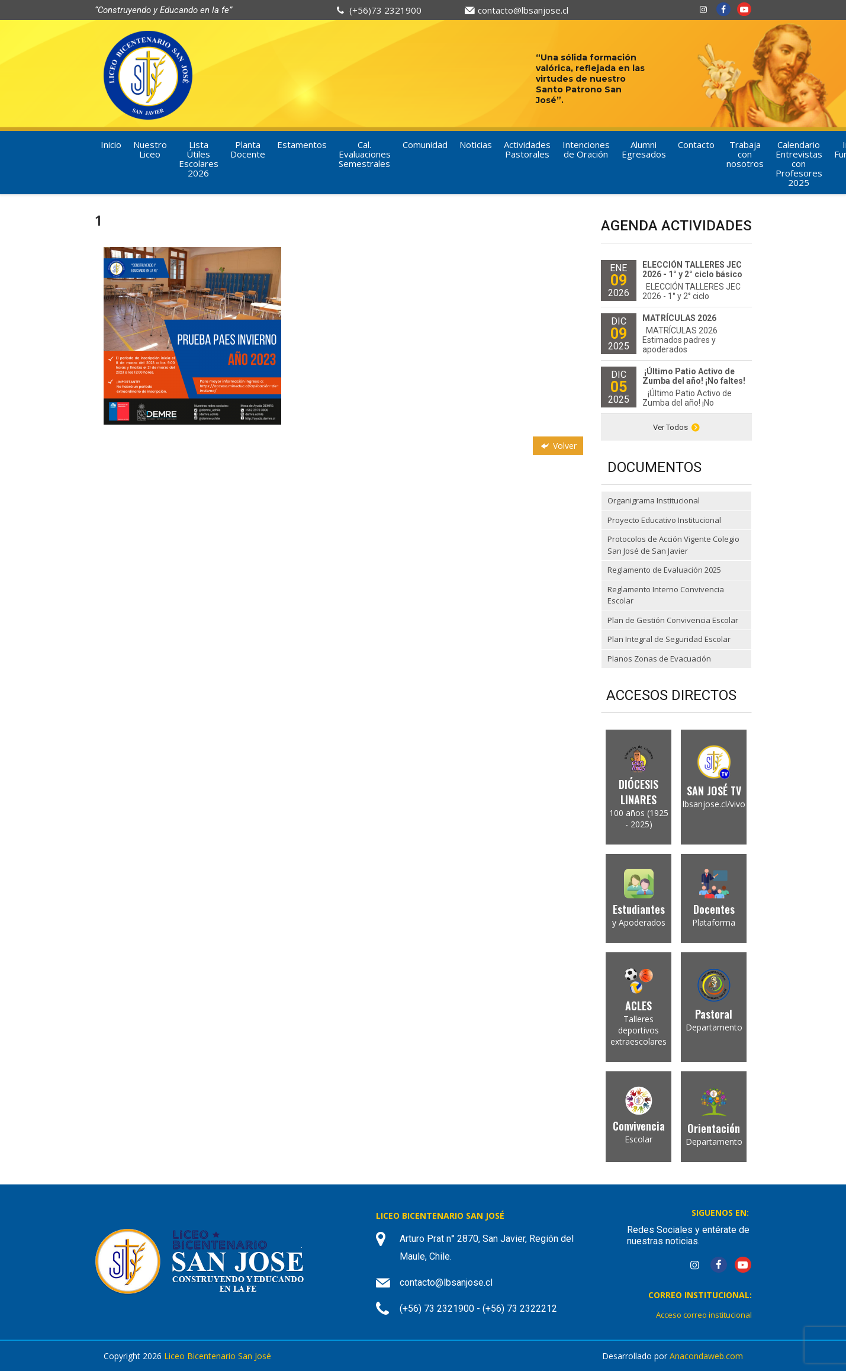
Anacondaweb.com (706, 1356)
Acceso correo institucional (704, 1314)
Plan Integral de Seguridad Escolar (669, 639)
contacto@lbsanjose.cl (523, 10)
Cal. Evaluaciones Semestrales (365, 154)
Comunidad (425, 144)
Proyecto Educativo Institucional (664, 520)
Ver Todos (676, 427)
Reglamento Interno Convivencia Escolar (665, 595)
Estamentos (302, 144)
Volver (558, 445)
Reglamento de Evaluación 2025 (664, 569)
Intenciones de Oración (586, 149)
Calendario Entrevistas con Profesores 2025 (799, 163)
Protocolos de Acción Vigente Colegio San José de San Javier (673, 545)
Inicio (111, 144)
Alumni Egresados (644, 149)
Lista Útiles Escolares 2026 (198, 159)
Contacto (696, 144)
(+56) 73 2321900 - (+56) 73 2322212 (478, 1308)
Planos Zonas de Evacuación (659, 658)
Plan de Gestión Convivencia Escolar (672, 620)
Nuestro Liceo (150, 149)
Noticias (475, 144)
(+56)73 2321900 (385, 10)
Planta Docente (247, 149)
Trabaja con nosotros (745, 154)
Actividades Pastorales (527, 149)
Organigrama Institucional (653, 500)
